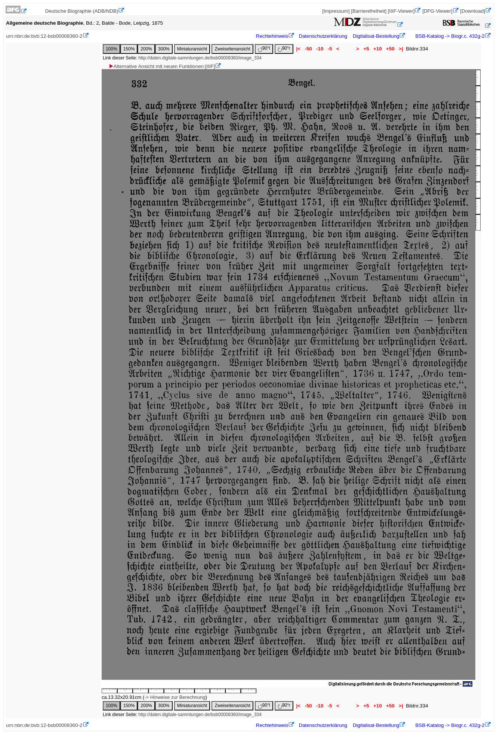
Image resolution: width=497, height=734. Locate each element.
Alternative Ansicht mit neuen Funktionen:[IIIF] (161, 66)
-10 (320, 49)
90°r (284, 49)
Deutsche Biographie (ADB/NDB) (81, 11)
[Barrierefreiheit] (368, 11)
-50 (308, 49)
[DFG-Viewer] (437, 11)
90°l (264, 49)
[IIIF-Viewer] (401, 11)
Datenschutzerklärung (323, 36)
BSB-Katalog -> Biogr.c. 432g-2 (449, 36)
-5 (329, 49)
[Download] (472, 11)
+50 (390, 49)
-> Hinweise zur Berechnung (175, 697)
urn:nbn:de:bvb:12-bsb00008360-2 (44, 36)
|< (298, 49)
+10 (377, 49)
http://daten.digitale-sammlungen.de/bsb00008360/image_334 (200, 58)
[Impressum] (335, 11)
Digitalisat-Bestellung (376, 36)
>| (400, 49)
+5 (366, 49)
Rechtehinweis (272, 36)
